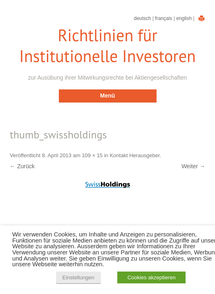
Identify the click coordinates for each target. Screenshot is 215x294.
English (184, 18)
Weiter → (193, 166)
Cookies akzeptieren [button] (152, 277)
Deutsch (142, 18)
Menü (107, 95)
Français (163, 18)
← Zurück (22, 166)
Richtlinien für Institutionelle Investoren (107, 46)
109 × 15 (92, 155)
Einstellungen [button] (78, 277)
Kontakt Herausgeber (134, 155)
